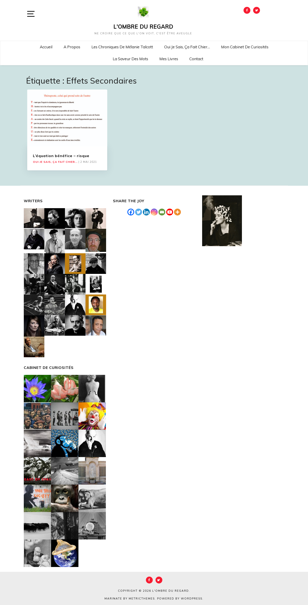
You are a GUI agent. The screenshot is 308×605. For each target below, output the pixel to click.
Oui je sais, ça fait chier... (55, 162)
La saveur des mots (130, 58)
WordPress (191, 598)
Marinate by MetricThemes (129, 598)
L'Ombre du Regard (143, 26)
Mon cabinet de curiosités (244, 46)
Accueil (46, 46)
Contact (196, 58)
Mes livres (168, 58)
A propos (72, 46)
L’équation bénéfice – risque (61, 155)
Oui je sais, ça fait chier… (187, 46)
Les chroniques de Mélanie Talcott (122, 46)
